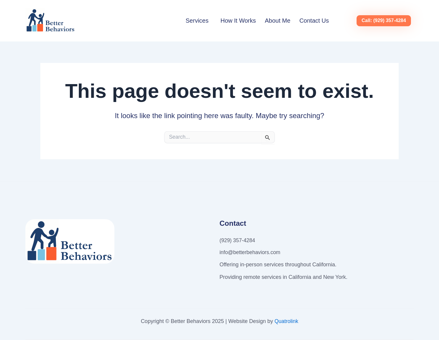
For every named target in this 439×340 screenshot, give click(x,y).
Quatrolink (286, 321)
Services (197, 20)
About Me (278, 20)
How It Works (238, 20)
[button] (198, 21)
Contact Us (314, 20)
